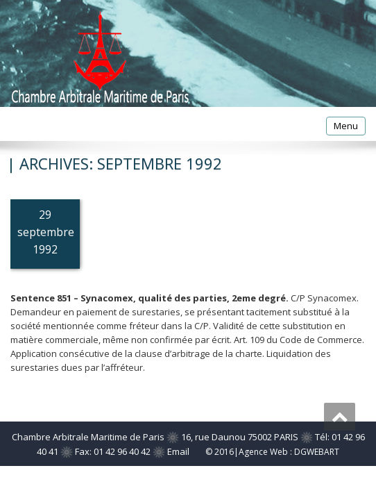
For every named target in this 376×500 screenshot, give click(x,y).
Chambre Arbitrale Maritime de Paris (88, 437)
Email (178, 451)
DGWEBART (316, 452)
